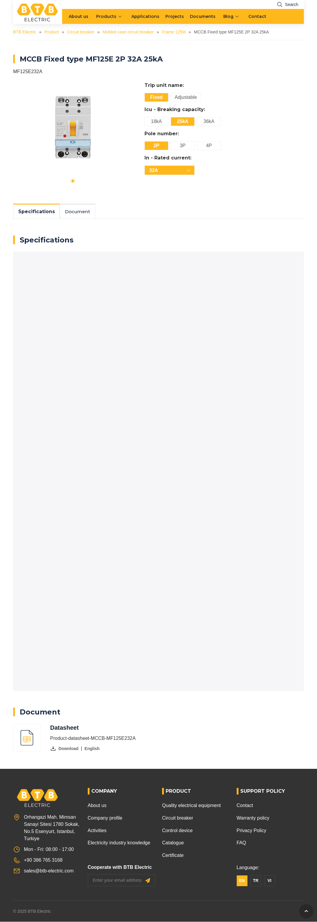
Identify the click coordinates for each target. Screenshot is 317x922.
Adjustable (186, 97)
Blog (228, 16)
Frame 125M (174, 32)
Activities (97, 830)
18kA (156, 121)
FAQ (241, 843)
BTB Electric (24, 32)
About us (78, 16)
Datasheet (64, 728)
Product (51, 32)
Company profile (105, 818)
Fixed (156, 97)
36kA (209, 121)
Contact (257, 16)
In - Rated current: (167, 158)
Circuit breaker (80, 32)
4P (209, 145)
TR (255, 880)
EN (242, 880)
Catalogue (173, 843)
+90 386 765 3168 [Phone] (43, 860)
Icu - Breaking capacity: (174, 109)
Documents (203, 16)
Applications (145, 16)
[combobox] (169, 170)
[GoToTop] (306, 911)
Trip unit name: (164, 85)
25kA (182, 121)
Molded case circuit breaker (128, 32)
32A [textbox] (153, 170)
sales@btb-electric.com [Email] (49, 871)
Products (106, 16)
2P (156, 145)
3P (183, 145)
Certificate (173, 855)
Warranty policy (253, 818)
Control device (177, 830)
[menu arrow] (121, 16)
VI (269, 880)
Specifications (37, 211)
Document (79, 211)
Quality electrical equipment (191, 805)
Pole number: (161, 133)
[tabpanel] (73, 127)
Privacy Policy (252, 830)
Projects (174, 16)
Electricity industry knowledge (119, 843)
